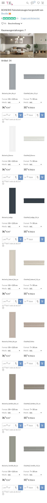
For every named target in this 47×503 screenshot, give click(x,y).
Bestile (4, 13)
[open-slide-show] (12, 77)
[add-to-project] (20, 115)
